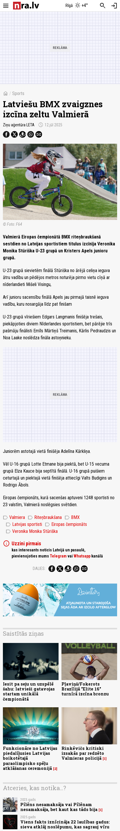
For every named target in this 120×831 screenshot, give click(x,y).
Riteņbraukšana (45, 517)
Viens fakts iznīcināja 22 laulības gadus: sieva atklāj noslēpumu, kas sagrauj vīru (65, 824)
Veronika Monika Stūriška (32, 531)
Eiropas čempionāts (66, 524)
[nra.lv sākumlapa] (26, 6)
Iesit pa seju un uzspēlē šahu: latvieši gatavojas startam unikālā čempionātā (29, 691)
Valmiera (14, 517)
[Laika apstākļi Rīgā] (77, 6)
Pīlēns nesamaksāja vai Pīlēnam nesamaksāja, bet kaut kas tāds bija (58, 807)
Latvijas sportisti (24, 524)
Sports (18, 93)
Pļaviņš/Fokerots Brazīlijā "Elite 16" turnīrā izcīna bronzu (85, 689)
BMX (72, 517)
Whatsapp (82, 556)
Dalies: (39, 568)
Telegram (58, 556)
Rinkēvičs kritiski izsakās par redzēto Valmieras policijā (82, 753)
